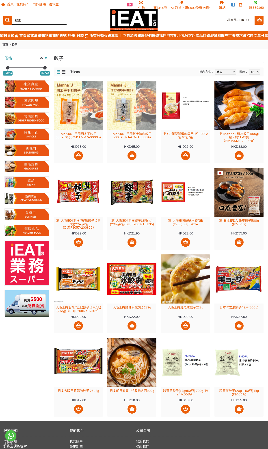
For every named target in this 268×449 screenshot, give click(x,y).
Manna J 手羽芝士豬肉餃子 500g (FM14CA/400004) (131, 135)
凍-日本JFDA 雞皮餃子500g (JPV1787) (239, 222)
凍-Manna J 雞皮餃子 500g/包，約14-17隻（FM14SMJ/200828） (239, 137)
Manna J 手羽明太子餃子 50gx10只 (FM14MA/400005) (78, 135)
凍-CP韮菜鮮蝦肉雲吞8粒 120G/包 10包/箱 (185, 135)
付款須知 (10, 441)
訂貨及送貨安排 (15, 446)
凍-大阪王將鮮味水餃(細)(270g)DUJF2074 (185, 222)
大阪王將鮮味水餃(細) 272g (132, 307)
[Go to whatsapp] (10, 435)
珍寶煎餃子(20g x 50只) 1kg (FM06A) (239, 392)
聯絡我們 (142, 446)
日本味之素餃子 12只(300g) (239, 307)
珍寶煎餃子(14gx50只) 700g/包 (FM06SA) (185, 392)
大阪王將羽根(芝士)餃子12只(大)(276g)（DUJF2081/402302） (78, 309)
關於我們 (142, 441)
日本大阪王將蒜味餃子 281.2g (78, 391)
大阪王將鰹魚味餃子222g (185, 307)
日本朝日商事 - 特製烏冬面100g (132, 391)
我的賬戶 (76, 441)
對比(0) (75, 72)
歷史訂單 (76, 446)
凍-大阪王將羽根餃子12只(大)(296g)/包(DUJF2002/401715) (132, 222)
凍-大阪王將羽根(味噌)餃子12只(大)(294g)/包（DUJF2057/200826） (78, 224)
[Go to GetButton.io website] (11, 444)
